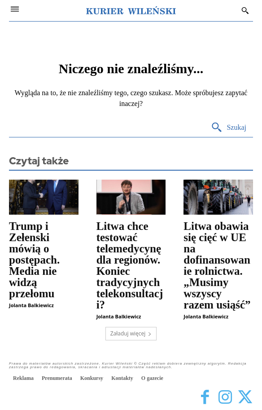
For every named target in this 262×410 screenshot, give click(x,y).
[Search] (228, 127)
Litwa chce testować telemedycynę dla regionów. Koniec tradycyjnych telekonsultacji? (129, 265)
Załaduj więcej (131, 333)
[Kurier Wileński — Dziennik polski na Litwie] (131, 10)
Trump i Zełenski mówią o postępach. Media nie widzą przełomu (34, 260)
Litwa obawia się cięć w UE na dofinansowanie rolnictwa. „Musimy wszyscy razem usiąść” (216, 265)
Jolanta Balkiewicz (31, 305)
